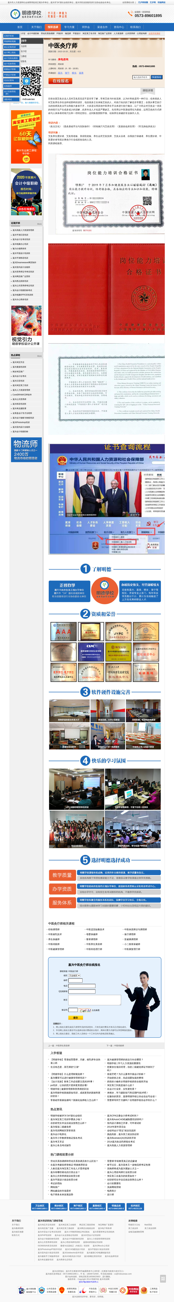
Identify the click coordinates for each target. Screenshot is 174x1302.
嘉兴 (60, 73)
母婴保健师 (92, 934)
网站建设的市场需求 (61, 1190)
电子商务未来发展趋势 (62, 1194)
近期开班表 (9, 36)
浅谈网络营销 (114, 1187)
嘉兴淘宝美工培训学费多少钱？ (66, 1119)
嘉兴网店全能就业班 (86, 1228)
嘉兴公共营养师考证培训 (23, 285)
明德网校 (161, 2)
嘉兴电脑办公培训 (20, 244)
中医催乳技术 (55, 934)
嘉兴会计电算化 (58, 1134)
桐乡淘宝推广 (18, 371)
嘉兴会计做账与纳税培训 (23, 418)
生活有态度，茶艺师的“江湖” (65, 1067)
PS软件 (59, 33)
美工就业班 (133, 1228)
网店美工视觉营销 (87, 1225)
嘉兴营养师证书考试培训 (23, 272)
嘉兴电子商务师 (105, 1228)
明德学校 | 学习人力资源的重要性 (124, 1063)
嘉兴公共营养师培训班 (47, 1242)
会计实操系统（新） (10, 92)
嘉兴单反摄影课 (19, 408)
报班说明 (22, 46)
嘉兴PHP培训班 (45, 1235)
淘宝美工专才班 (89, 33)
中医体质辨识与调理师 (135, 929)
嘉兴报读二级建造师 (61, 1126)
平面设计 (77, 33)
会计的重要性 (114, 1183)
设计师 (110, 1194)
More (39, 224)
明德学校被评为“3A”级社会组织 (66, 1115)
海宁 (67, 73)
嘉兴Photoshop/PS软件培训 (50, 1249)
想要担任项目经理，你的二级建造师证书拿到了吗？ (131, 1069)
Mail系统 (148, 1225)
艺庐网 (153, 2)
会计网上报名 (10, 52)
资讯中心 (119, 27)
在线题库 (8, 86)
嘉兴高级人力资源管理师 (23, 230)
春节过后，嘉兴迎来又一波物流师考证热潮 (128, 1164)
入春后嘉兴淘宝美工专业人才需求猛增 (70, 1168)
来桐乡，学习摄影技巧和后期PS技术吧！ (128, 1092)
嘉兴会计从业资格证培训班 (66, 1235)
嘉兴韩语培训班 (19, 404)
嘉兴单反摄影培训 (45, 1260)
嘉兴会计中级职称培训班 (73, 1239)
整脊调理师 (92, 939)
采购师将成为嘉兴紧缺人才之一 (123, 1168)
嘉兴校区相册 (17, 1232)
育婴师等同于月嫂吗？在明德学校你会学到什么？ (132, 1100)
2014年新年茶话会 (116, 1126)
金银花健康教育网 (136, 1232)
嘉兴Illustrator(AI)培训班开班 (121, 1138)
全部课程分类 (128, 2)
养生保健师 (54, 939)
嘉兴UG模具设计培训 (71, 1256)
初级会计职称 (10, 69)
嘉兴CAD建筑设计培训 (75, 1249)
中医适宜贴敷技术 (95, 929)
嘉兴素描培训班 (19, 367)
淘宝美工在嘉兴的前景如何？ (122, 1176)
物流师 (68, 33)
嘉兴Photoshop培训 (21, 422)
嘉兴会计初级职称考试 (22, 290)
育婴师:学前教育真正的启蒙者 (122, 1161)
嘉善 (81, 73)
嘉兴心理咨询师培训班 (70, 1242)
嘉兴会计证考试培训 (21, 239)
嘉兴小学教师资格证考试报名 (77, 1232)
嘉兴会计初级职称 (20, 431)
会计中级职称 (33, 33)
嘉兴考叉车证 (57, 1141)
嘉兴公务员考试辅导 (61, 1145)
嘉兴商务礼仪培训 (64, 1260)
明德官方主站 (134, 1225)
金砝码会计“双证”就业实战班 (121, 1130)
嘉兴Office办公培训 (101, 1246)
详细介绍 (22, 51)
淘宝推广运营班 (105, 33)
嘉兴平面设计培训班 (21, 253)
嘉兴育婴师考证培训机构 (103, 1232)
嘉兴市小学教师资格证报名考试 (66, 1138)
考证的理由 (56, 1183)
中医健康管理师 (56, 949)
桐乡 (74, 73)
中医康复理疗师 (132, 949)
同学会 (86, 27)
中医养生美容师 (94, 944)
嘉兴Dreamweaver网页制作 (24, 262)
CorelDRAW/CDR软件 (22, 395)
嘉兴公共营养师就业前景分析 (65, 1176)
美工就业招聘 (150, 1228)
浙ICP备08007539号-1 (88, 1282)
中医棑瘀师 (54, 944)
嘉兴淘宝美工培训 (20, 385)
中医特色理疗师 (94, 949)
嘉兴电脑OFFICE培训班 (23, 295)
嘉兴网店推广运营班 (21, 276)
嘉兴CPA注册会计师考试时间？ (123, 1115)
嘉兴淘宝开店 (18, 362)
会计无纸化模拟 (11, 58)
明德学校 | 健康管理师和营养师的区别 (70, 1089)
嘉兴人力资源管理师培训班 (98, 1239)
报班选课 (53, 27)
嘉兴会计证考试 (19, 376)
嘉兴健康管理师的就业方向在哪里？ (125, 1059)
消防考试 (8, 99)
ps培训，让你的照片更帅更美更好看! (69, 1085)
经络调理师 (54, 929)
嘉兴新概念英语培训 (93, 1256)
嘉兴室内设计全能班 (21, 267)
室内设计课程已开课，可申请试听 (124, 1123)
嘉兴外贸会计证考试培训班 (49, 1232)
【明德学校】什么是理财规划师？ (67, 1074)
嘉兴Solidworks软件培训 (73, 1253)
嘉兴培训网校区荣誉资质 (63, 1130)
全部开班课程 (154, 33)
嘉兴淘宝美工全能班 (67, 1225)
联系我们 (135, 27)
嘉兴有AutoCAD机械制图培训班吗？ (125, 1119)
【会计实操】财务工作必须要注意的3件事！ (73, 1081)
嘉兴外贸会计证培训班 (91, 1235)
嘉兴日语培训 (18, 381)
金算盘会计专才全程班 (22, 413)
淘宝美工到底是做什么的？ (120, 1085)
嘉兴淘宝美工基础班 (65, 1228)
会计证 (22, 33)
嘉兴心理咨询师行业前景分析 (122, 1172)
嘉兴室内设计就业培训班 (48, 1253)
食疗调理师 (130, 934)
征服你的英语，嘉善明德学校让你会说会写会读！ (132, 1096)
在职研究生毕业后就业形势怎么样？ (69, 1123)
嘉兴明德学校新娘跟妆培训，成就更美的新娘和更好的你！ (75, 1094)
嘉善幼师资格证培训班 (93, 1242)
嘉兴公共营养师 (19, 399)
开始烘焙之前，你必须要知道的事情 (125, 1078)
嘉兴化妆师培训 (111, 1256)
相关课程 (22, 56)
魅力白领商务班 (19, 248)
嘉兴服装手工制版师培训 (48, 1256)
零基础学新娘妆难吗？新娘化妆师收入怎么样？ (74, 1100)
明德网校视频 (10, 41)
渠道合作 (102, 27)
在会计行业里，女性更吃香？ (122, 1089)
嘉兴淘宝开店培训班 (46, 1225)
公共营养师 (130, 33)
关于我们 (36, 27)
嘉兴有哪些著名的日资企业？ (65, 1172)
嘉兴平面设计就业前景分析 (64, 1179)
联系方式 (16, 1235)
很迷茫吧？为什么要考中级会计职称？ (126, 1074)
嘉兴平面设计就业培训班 (98, 1249)
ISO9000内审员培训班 (47, 1246)
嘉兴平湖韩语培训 (20, 258)
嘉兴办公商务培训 (20, 299)
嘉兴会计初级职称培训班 (48, 1239)
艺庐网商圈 (143, 2)
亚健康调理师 (131, 939)
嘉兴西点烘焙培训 (20, 281)
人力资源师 (118, 33)
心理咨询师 (142, 33)
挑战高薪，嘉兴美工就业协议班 (123, 1134)
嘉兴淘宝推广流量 (45, 1228)
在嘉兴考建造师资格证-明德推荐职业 (69, 1164)
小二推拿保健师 (132, 944)
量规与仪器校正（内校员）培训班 (75, 1246)
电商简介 (111, 1190)
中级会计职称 (10, 75)
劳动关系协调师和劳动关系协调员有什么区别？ (74, 1161)
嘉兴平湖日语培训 (20, 235)
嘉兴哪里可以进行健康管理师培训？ (69, 1078)
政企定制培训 (10, 47)
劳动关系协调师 (48, 33)
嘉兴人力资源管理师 (21, 390)
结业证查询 (9, 80)
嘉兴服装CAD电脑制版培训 (98, 1253)
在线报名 (22, 61)
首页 (19, 27)
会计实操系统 (10, 64)
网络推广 (55, 1187)
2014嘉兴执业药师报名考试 (121, 1141)
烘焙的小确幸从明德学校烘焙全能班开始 (127, 1081)
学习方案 (69, 27)
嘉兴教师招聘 (17, 1228)
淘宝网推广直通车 (106, 1225)
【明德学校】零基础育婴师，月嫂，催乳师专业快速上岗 (75, 1061)
